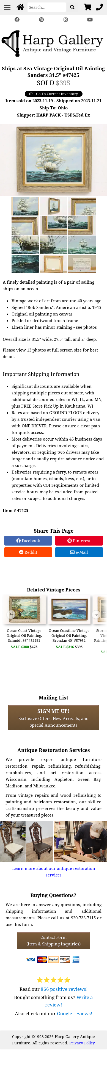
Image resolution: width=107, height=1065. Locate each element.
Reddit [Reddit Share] (28, 552)
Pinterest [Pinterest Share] (78, 540)
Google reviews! (74, 1013)
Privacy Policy (82, 1042)
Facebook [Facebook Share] (28, 540)
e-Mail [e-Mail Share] (79, 552)
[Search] (47, 7)
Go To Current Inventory (53, 93)
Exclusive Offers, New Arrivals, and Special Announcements (53, 717)
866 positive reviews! (64, 989)
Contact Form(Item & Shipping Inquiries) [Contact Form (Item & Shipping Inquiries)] (53, 940)
